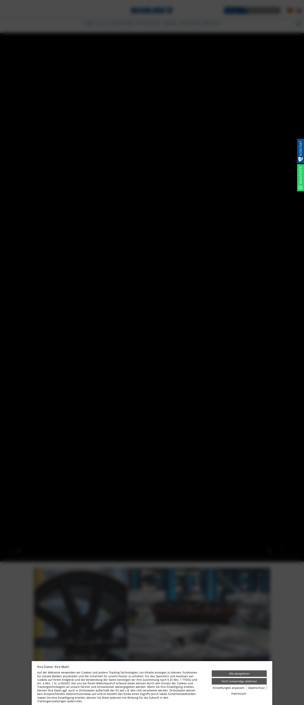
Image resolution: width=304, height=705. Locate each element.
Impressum (238, 693)
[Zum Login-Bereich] (1, 1)
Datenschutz (256, 688)
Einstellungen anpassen (228, 688)
